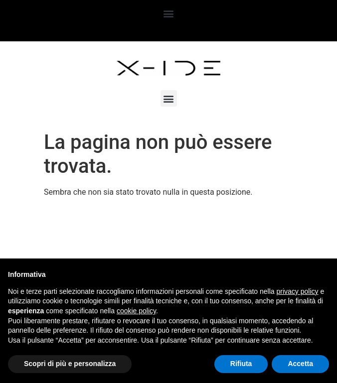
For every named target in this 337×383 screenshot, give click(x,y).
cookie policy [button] (136, 311)
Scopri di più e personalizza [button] (70, 364)
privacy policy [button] (298, 291)
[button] (169, 13)
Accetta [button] (300, 364)
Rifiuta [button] (241, 364)
